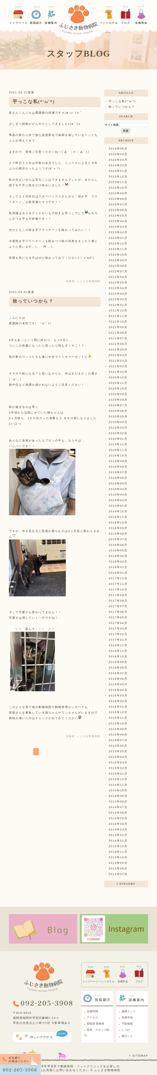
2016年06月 (118, 678)
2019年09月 (118, 461)
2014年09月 (118, 795)
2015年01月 (118, 773)
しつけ (126, 1029)
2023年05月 (118, 215)
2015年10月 (118, 723)
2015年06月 (118, 745)
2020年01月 (118, 438)
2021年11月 (118, 316)
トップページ (18, 23)
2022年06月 (118, 276)
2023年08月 (118, 198)
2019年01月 (118, 505)
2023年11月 (118, 182)
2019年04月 (118, 489)
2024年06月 (118, 148)
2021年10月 (118, 321)
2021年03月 (118, 360)
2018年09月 (118, 528)
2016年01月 (118, 706)
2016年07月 (118, 673)
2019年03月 (118, 494)
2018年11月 (118, 516)
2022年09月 (118, 260)
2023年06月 (118, 210)
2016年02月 (118, 701)
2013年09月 (118, 862)
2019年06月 (118, 477)
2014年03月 (118, 829)
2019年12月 (118, 444)
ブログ (125, 23)
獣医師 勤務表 (95, 1023)
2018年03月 (118, 561)
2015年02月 (118, 768)
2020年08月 (118, 399)
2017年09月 (118, 595)
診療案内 (51, 23)
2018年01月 (118, 572)
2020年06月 (118, 410)
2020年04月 (118, 422)
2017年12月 (118, 578)
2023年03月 (118, 226)
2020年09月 (118, 394)
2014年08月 (118, 801)
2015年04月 (118, 756)
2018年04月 (118, 555)
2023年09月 (118, 193)
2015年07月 (118, 740)
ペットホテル (109, 23)
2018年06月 (118, 544)
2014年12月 (118, 779)
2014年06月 (118, 812)
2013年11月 (118, 851)
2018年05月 (118, 550)
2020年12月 (118, 377)
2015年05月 (118, 751)
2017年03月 (118, 628)
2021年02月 (118, 366)
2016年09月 (118, 662)
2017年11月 (118, 583)
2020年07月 (118, 405)
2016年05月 (118, 684)
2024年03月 (118, 159)
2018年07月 (118, 539)
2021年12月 (118, 310)
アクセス (92, 1017)
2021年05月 (118, 349)
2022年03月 (118, 293)
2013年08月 (118, 868)
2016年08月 (118, 667)
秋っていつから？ (33, 301)
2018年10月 (118, 522)
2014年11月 (118, 784)
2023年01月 (118, 237)
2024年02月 (118, 165)
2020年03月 (118, 427)
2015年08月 (118, 734)
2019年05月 (118, 483)
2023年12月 (118, 176)
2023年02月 (118, 232)
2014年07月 (118, 807)
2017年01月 (118, 639)
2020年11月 (118, 382)
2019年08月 (118, 466)
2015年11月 (118, 717)
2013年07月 (118, 874)
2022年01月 (118, 304)
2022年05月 (118, 282)
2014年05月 (118, 818)
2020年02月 (118, 433)
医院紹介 (36, 23)
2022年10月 (118, 254)
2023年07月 (118, 204)
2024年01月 (118, 170)
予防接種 (127, 1023)
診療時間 (92, 1011)
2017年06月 (118, 611)
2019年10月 (118, 455)
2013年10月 (118, 857)
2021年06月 (118, 343)
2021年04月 (118, 355)
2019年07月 (118, 472)
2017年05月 (118, 617)
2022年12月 (118, 243)
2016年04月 (118, 689)
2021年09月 (118, 327)
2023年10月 (118, 187)
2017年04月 (118, 622)
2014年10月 (118, 790)
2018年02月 (118, 567)
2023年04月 (118, 221)
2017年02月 (118, 634)
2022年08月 (118, 265)
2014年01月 (118, 840)
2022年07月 (118, 271)
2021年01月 (118, 371)
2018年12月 (118, 511)
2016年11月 (118, 650)
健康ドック (129, 1011)
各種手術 (127, 1017)
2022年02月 (118, 299)
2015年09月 (118, 728)
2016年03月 (118, 695)
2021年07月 (118, 338)
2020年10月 (118, 388)
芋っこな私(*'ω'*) (34, 101)
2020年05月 (118, 416)
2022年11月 (118, 249)
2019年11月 (118, 449)
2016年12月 (118, 645)
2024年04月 (118, 154)
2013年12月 (118, 846)
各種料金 (141, 23)
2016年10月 (118, 656)
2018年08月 (118, 533)
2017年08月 (118, 600)
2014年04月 (118, 823)
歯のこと (127, 1035)
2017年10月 (118, 589)
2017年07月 (118, 606)
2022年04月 (118, 288)
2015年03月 (118, 762)
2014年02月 (118, 835)
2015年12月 (118, 712)
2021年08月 (118, 332)
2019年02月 (118, 500)
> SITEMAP (138, 1055)
